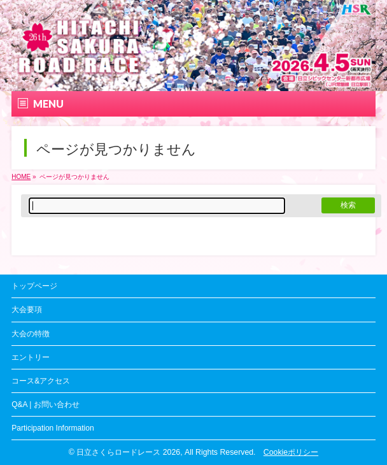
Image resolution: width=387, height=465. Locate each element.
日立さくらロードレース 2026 (128, 452)
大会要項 (26, 309)
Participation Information (52, 428)
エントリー (30, 357)
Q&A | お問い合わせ (45, 404)
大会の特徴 (30, 333)
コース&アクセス (40, 380)
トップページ (34, 286)
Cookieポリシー (291, 452)
